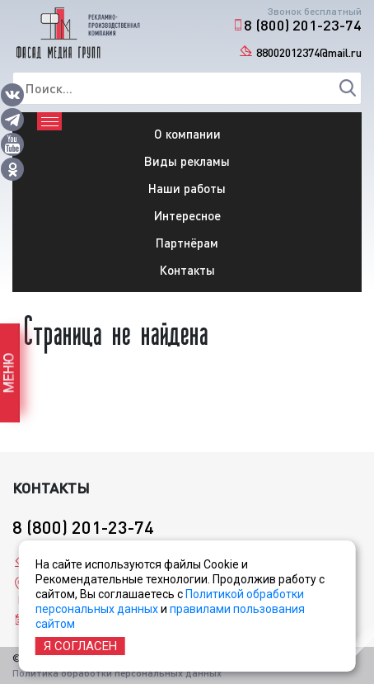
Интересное (187, 215)
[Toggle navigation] (49, 121)
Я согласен (80, 646)
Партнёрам (187, 242)
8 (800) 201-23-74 (303, 25)
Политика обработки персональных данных (117, 673)
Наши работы (187, 188)
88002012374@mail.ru (309, 52)
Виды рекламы (187, 160)
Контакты (187, 269)
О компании (187, 133)
